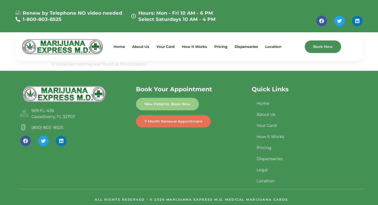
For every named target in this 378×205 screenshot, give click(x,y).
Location (273, 46)
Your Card (165, 46)
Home (119, 46)
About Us (140, 46)
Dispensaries (246, 46)
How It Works (194, 46)
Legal (262, 169)
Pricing (220, 46)
